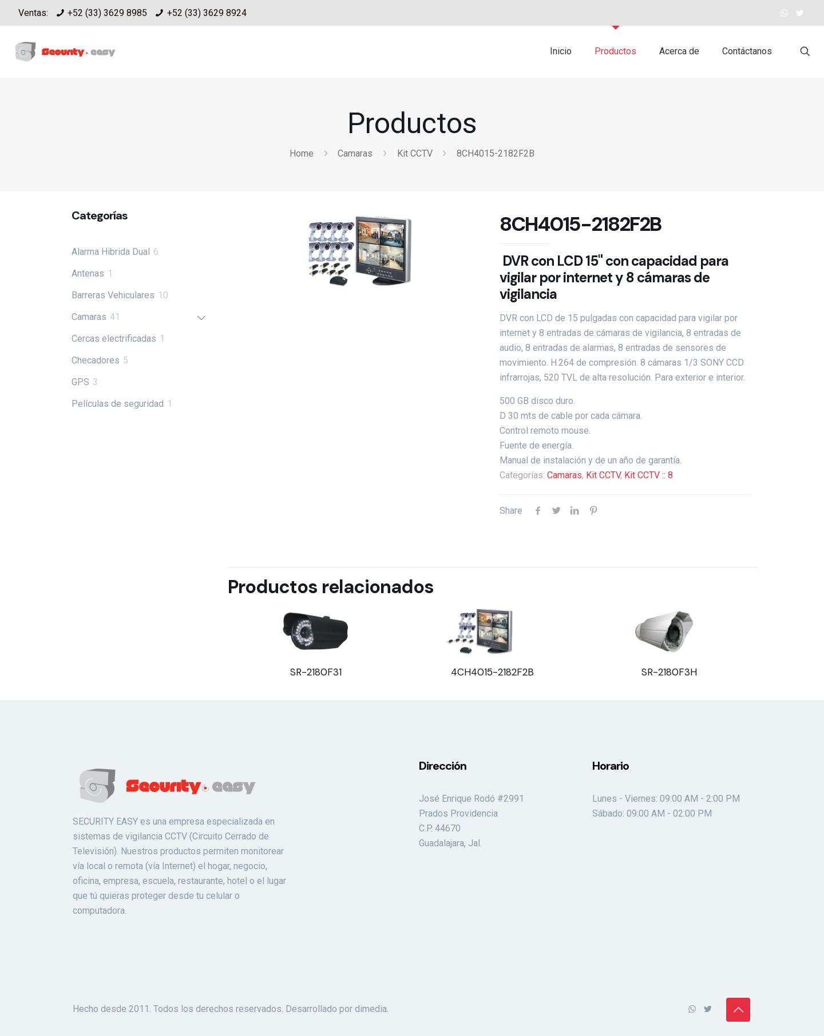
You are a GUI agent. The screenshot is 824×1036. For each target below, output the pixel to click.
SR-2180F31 (316, 672)
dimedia (371, 1008)
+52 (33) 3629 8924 (207, 12)
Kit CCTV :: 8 (648, 475)
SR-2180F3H (669, 672)
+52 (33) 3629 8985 (107, 12)
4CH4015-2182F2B (492, 672)
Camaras (355, 153)
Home (302, 153)
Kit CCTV (415, 153)
